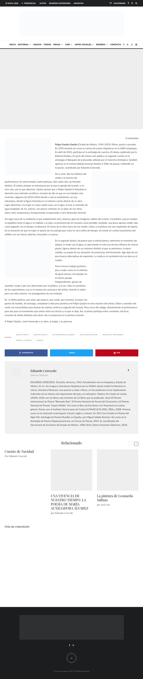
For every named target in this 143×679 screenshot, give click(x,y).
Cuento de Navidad (19, 451)
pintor (40, 340)
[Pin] (116, 352)
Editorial (23, 44)
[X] (132, 3)
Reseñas (100, 44)
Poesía (47, 44)
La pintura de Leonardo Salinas (115, 498)
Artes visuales (83, 44)
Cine (67, 44)
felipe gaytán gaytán (89, 335)
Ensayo (37, 44)
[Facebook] (128, 3)
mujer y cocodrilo (24, 340)
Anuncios (79, 3)
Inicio (12, 44)
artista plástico (41, 335)
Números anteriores (60, 3)
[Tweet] (71, 352)
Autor (42, 3)
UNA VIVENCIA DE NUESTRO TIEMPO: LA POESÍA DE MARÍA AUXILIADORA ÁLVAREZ (69, 502)
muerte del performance (113, 335)
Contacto (115, 44)
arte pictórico (23, 335)
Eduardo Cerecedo (43, 371)
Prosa (56, 44)
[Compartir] (26, 352)
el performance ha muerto (64, 335)
